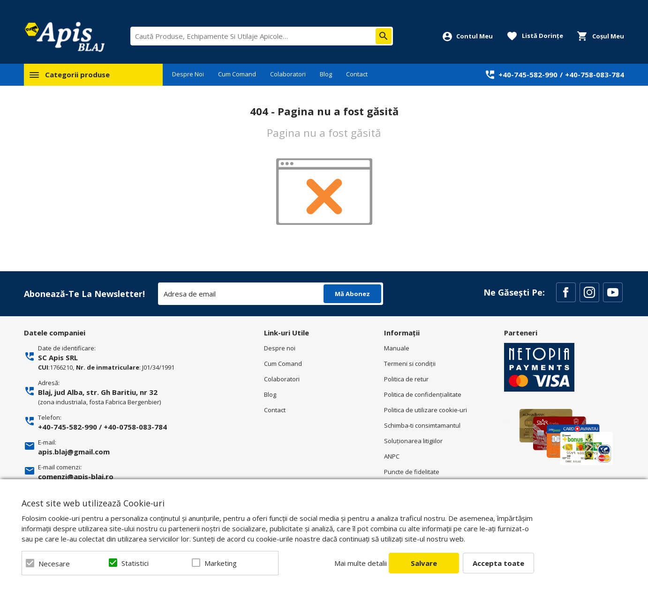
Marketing (220, 563)
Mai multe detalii (360, 563)
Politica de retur (406, 379)
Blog (326, 74)
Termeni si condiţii (410, 363)
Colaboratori (288, 74)
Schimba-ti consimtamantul (422, 425)
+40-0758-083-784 (135, 426)
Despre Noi (188, 74)
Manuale (396, 348)
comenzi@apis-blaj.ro (75, 476)
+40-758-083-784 (594, 74)
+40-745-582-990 (528, 74)
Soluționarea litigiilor (413, 441)
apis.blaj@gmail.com (74, 451)
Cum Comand (237, 74)
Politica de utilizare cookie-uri (425, 410)
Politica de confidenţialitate (422, 394)
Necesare (54, 563)
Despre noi (279, 348)
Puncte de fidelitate (411, 472)
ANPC (391, 456)
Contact (357, 74)
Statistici (135, 563)
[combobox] (261, 36)
